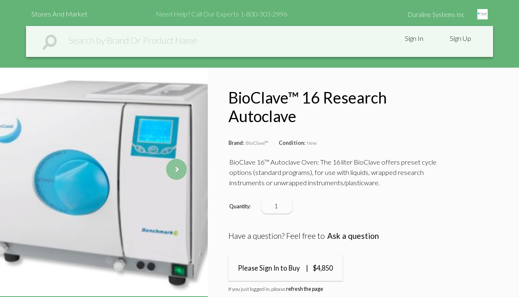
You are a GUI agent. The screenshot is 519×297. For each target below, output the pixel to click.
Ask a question (353, 235)
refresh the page (304, 289)
